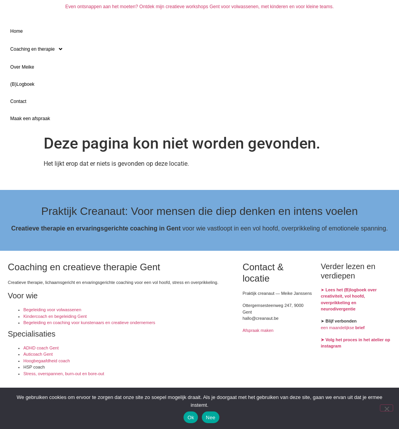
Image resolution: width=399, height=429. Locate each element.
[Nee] (386, 407)
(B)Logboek (22, 84)
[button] (199, 49)
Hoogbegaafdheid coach (46, 360)
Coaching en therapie (38, 49)
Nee (210, 417)
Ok (190, 417)
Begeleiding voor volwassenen (52, 309)
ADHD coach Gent (40, 348)
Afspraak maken (257, 330)
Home (16, 31)
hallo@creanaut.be (260, 318)
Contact (18, 101)
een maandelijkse (343, 327)
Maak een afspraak (30, 118)
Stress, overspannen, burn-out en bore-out (63, 373)
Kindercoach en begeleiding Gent (55, 316)
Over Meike (22, 67)
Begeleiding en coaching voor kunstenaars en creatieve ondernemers (89, 322)
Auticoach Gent (38, 354)
